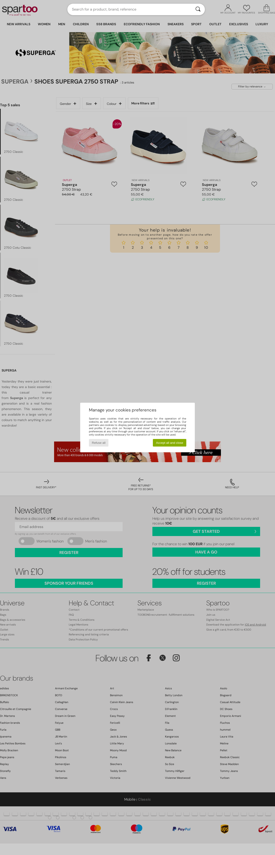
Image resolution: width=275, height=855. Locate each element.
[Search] (198, 9)
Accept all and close (169, 442)
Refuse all (98, 442)
